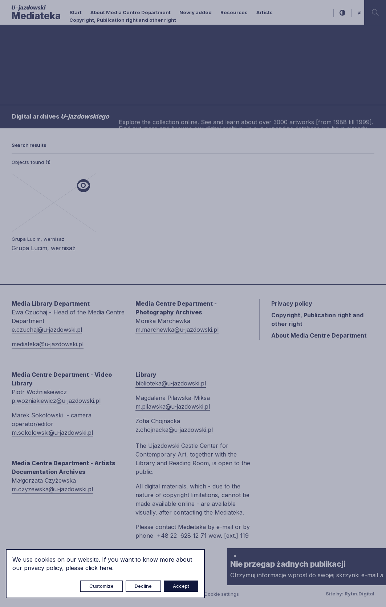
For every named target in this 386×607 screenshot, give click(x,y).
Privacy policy (291, 303)
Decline (143, 586)
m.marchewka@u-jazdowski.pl (177, 329)
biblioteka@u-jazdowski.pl (170, 383)
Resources (234, 12)
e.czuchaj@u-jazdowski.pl (47, 329)
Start (75, 12)
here (105, 567)
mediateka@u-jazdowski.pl (48, 344)
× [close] (235, 555)
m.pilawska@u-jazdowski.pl (172, 406)
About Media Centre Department (130, 12)
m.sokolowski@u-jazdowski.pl (52, 432)
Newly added (195, 12)
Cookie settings (221, 594)
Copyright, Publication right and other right (122, 20)
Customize (101, 586)
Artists (264, 12)
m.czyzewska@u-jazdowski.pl (52, 489)
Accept (181, 586)
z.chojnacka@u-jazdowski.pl (174, 429)
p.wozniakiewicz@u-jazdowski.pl (56, 400)
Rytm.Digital (359, 593)
